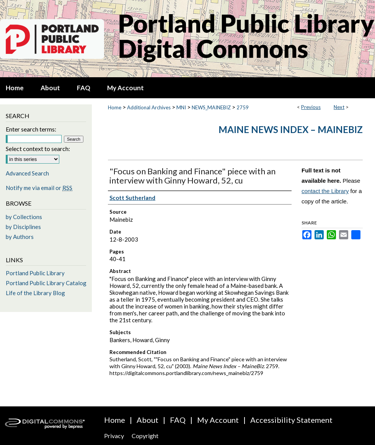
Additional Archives (149, 107)
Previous (311, 107)
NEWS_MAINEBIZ (211, 107)
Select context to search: (38, 148)
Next (339, 107)
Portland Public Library (35, 273)
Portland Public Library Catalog (46, 282)
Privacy (114, 435)
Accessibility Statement (291, 419)
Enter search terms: (31, 129)
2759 (242, 107)
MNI (181, 107)
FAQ (178, 419)
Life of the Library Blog (35, 292)
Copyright (145, 435)
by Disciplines (23, 226)
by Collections (24, 216)
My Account (218, 419)
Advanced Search (27, 173)
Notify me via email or (39, 187)
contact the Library (325, 191)
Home (114, 107)
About (147, 419)
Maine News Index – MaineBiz (290, 129)
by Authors (20, 236)
